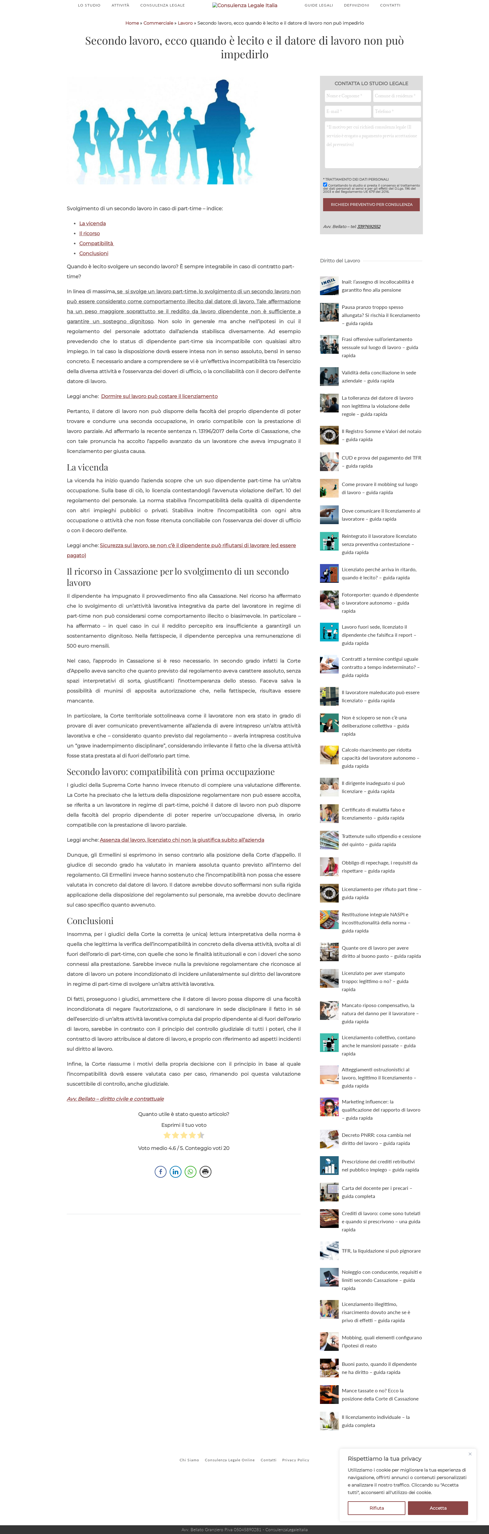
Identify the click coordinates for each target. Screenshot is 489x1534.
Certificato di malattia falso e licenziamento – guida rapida (373, 850)
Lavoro (185, 59)
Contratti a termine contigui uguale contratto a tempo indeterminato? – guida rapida (381, 703)
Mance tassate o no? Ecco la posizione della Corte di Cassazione (380, 1431)
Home (132, 59)
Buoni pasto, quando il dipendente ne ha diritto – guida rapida (379, 1404)
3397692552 (368, 263)
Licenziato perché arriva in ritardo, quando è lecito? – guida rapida (379, 610)
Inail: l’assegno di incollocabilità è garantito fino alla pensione (378, 322)
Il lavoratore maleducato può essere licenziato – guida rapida (380, 733)
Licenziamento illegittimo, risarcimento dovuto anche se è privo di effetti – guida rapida (376, 1348)
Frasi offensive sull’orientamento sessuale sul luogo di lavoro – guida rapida (380, 384)
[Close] (470, 1454)
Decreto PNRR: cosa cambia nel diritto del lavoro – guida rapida (376, 1175)
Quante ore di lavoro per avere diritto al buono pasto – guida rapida (381, 988)
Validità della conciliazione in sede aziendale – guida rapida (379, 413)
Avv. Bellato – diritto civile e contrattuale (115, 1135)
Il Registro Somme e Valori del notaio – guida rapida (381, 472)
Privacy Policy (301, 1496)
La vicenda (92, 260)
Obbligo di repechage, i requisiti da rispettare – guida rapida (380, 903)
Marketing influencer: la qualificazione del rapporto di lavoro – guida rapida (381, 1146)
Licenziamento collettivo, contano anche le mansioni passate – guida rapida (379, 1082)
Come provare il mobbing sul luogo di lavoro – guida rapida (380, 525)
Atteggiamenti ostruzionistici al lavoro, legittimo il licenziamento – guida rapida (379, 1114)
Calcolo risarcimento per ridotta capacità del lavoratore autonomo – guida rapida (380, 794)
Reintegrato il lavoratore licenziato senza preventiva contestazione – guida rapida (379, 580)
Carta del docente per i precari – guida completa (377, 1228)
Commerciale (158, 59)
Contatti (270, 1496)
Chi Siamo (184, 1496)
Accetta (438, 1508)
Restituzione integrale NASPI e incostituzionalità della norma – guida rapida (376, 959)
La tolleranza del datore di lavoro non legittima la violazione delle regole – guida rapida (377, 442)
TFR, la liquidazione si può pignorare (381, 1287)
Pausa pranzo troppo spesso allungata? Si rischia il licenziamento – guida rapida (381, 351)
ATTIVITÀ (120, 23)
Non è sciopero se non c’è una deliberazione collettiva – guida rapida (375, 762)
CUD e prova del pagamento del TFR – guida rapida (381, 498)
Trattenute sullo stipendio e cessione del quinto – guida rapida (381, 876)
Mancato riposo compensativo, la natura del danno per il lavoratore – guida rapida (380, 1050)
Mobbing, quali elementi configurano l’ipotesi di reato (382, 1378)
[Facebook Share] (161, 1213)
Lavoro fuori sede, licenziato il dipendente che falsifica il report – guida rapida (379, 671)
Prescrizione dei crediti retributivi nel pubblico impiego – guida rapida (380, 1202)
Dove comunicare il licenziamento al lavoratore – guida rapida (381, 551)
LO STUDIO (89, 23)
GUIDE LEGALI (319, 23)
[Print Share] (205, 1213)
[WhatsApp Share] (190, 1213)
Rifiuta (377, 1508)
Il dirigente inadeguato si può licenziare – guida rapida (373, 823)
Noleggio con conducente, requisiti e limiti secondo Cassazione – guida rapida (382, 1316)
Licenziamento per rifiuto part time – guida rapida (382, 930)
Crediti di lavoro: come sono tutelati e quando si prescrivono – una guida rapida (381, 1258)
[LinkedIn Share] (176, 1213)
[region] (408, 1485)
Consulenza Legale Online (228, 1496)
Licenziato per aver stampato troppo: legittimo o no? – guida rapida (375, 1017)
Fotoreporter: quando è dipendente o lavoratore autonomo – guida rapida (380, 639)
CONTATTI (390, 23)
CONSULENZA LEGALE (162, 23)
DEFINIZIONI (356, 23)
